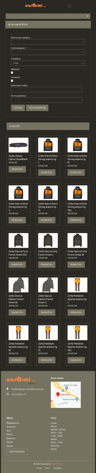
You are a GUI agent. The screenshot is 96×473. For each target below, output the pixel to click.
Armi (9, 430)
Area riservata (17, 452)
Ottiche (10, 442)
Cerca (18, 108)
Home (39, 468)
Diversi (9, 434)
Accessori (11, 427)
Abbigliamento (13, 423)
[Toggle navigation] (69, 6)
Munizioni (11, 438)
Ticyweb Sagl (56, 464)
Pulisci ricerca (37, 108)
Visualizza (17, 169)
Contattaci (57, 468)
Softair (10, 446)
